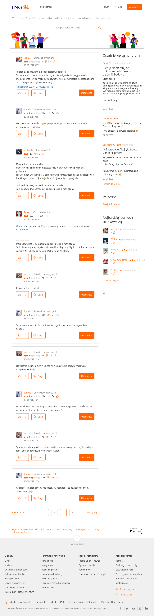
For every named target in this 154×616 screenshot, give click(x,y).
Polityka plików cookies (112, 602)
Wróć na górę (77, 544)
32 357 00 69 (126, 594)
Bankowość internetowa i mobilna (39, 18)
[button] (19, 93)
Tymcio (27, 109)
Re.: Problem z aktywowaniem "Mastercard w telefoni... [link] (93, 18)
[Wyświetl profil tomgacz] (116, 249)
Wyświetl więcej (111, 280)
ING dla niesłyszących (19, 602)
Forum (106, 6)
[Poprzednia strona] (19, 512)
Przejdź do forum (111, 184)
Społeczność (46, 6)
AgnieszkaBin (30, 212)
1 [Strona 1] (37, 512)
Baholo (27, 57)
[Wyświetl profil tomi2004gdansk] (120, 259)
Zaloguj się (134, 7)
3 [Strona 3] (54, 512)
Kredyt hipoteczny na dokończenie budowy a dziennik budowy (117, 71)
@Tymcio (45, 226)
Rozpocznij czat (127, 589)
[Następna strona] (92, 512)
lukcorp (27, 274)
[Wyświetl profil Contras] (115, 270)
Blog (120, 6)
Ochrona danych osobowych (83, 602)
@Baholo (20, 226)
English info (40, 602)
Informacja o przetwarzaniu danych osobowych (63, 529)
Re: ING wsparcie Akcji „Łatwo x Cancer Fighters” (122, 124)
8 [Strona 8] (72, 512)
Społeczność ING (13, 18)
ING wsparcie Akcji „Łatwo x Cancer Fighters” (120, 151)
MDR (62, 602)
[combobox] (77, 27)
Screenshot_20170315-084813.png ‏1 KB (35, 87)
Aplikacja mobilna (62, 18)
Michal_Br (28, 150)
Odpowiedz (86, 92)
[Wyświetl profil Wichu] (114, 239)
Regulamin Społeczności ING (25, 529)
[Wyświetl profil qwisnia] (115, 229)
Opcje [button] (40, 93)
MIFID (53, 602)
